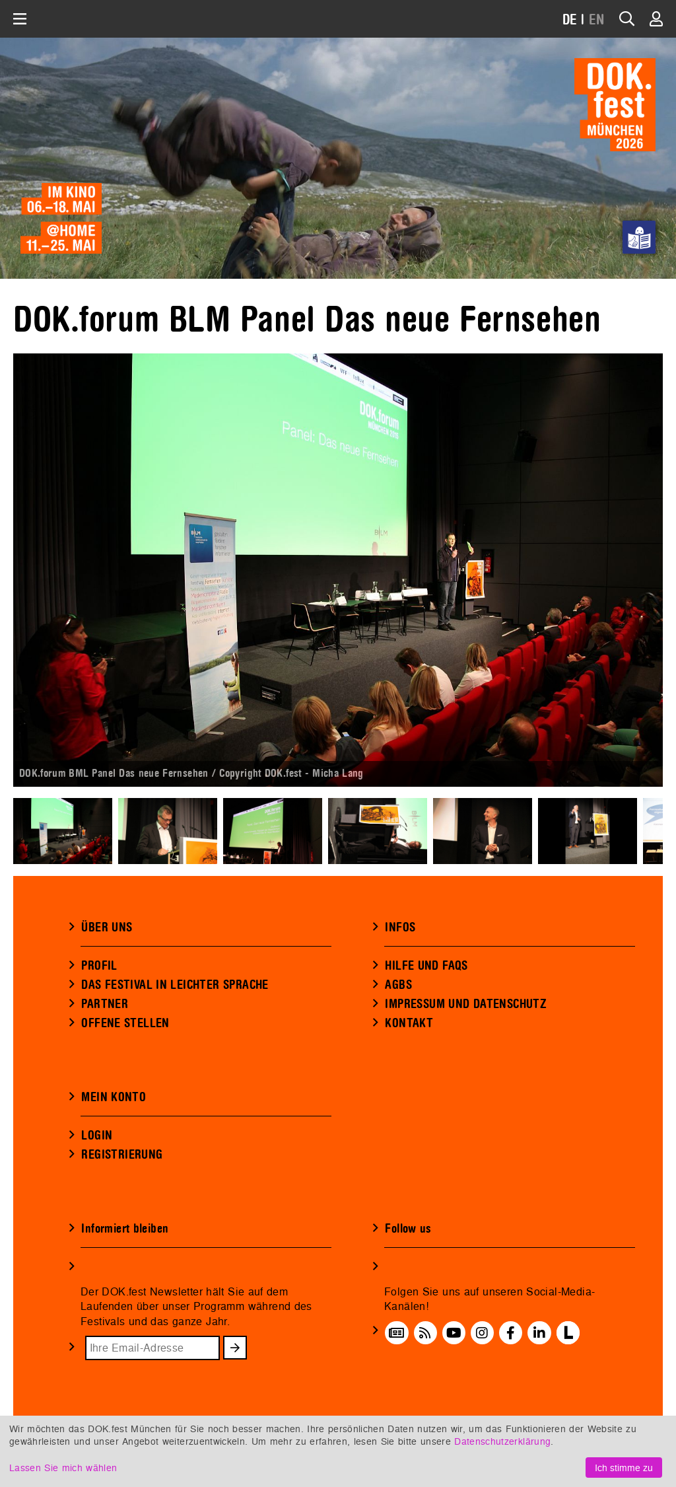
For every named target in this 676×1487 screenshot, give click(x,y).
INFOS (400, 927)
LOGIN (96, 1135)
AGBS (398, 985)
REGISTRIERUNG (121, 1154)
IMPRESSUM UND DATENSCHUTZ (466, 1004)
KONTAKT (409, 1023)
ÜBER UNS (106, 927)
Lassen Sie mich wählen (63, 1467)
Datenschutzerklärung (502, 1441)
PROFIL (99, 965)
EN (597, 20)
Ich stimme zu (624, 1467)
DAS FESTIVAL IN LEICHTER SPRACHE (174, 985)
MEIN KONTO (113, 1097)
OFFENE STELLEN (125, 1023)
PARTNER (104, 1004)
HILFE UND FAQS (426, 965)
